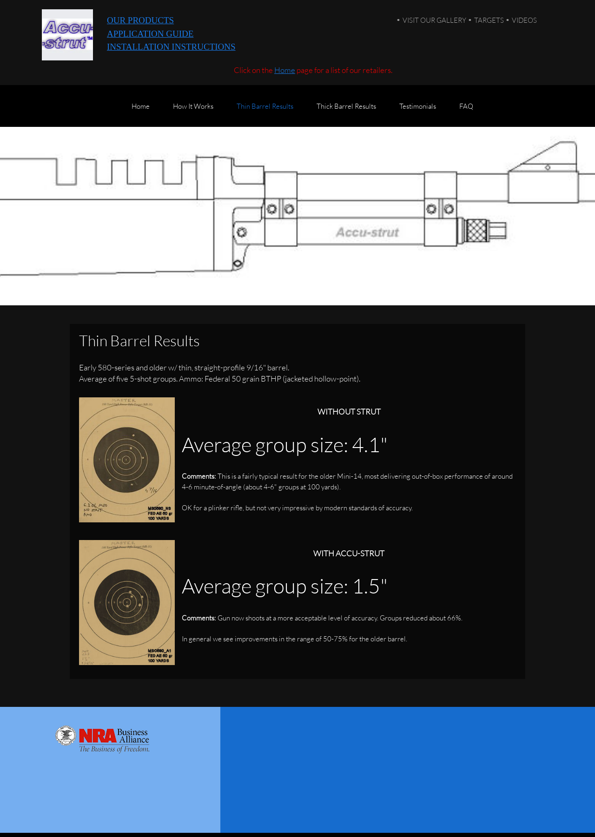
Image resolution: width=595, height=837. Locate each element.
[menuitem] (141, 110)
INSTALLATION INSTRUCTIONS (171, 47)
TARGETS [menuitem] (489, 20)
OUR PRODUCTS (140, 20)
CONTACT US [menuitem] (500, 818)
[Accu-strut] (67, 34)
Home (284, 70)
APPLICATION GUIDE (150, 34)
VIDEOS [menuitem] (524, 20)
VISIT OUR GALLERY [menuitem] (434, 20)
